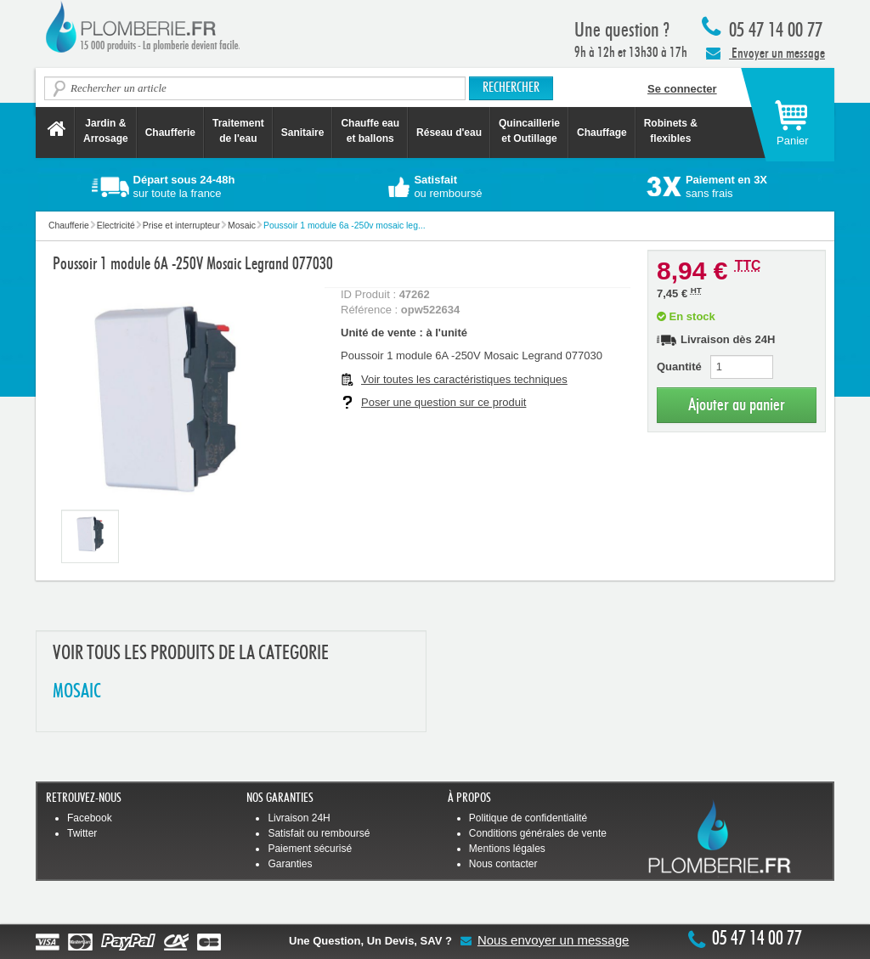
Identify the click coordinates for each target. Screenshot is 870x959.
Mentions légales (507, 849)
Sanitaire (303, 132)
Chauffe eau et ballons (370, 130)
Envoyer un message (765, 52)
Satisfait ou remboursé (319, 833)
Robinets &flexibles (671, 130)
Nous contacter (503, 864)
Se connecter (682, 88)
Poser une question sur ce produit (443, 402)
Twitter (82, 833)
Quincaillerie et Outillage (529, 130)
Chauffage (602, 132)
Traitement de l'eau (238, 130)
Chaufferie (170, 132)
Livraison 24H (299, 818)
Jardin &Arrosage (105, 130)
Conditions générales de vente (538, 833)
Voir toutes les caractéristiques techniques (464, 379)
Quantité (679, 366)
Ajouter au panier (736, 405)
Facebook (89, 818)
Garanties (290, 864)
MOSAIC (77, 692)
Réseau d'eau (449, 132)
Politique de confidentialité (528, 818)
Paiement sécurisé (310, 849)
